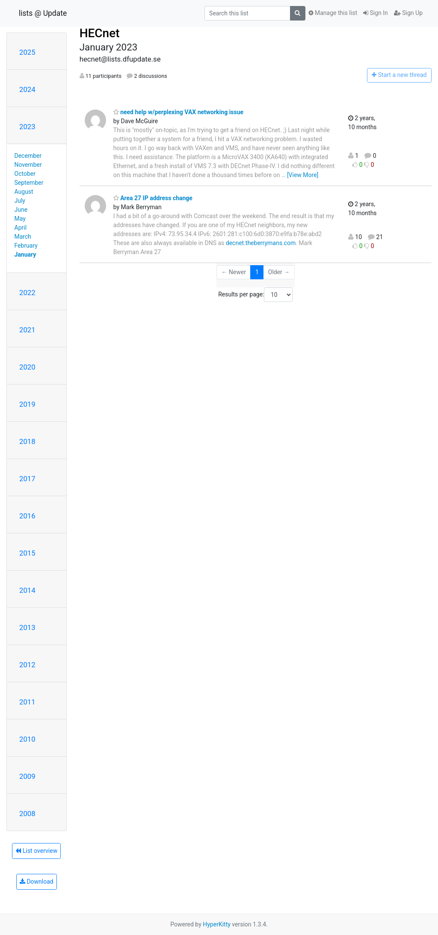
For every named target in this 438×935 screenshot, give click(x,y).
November (28, 164)
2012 (27, 664)
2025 (27, 52)
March (23, 236)
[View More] (302, 175)
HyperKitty (217, 924)
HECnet (100, 33)
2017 (27, 478)
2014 (27, 590)
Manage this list (332, 12)
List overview (36, 850)
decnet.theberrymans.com (261, 243)
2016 (27, 516)
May (20, 218)
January (25, 254)
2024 (27, 89)
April (21, 227)
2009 (27, 776)
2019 (27, 404)
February (26, 245)
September (29, 182)
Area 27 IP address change (152, 198)
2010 (27, 739)
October (25, 173)
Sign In (375, 12)
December (28, 155)
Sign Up (408, 12)
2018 (27, 441)
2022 (27, 292)
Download (36, 881)
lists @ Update (43, 13)
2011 (27, 702)
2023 (27, 126)
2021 (27, 329)
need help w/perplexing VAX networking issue (178, 112)
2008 (27, 813)
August (24, 191)
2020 (27, 367)
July (20, 200)
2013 (27, 627)
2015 (27, 553)
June (21, 209)
